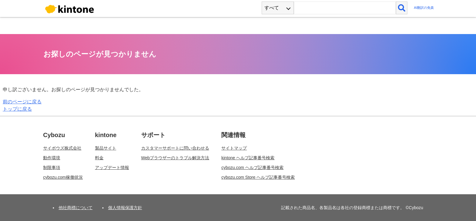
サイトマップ (234, 148)
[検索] (402, 8)
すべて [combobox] (271, 7)
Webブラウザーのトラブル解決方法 (175, 157)
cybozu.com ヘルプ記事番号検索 (252, 167)
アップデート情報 (112, 167)
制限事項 (51, 167)
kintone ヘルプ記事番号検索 (247, 157)
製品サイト (105, 148)
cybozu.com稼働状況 (63, 177)
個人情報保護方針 (125, 207)
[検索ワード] (345, 8)
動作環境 (51, 157)
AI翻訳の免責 (424, 7)
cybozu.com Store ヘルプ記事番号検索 (258, 177)
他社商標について (76, 207)
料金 (99, 157)
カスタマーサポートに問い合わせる (175, 148)
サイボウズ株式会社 (62, 148)
